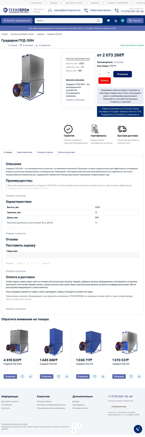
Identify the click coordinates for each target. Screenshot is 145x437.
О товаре (8, 152)
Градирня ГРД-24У (84, 364)
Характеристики (24, 152)
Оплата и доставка (66, 152)
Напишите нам (118, 406)
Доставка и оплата (74, 3)
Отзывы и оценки (45, 152)
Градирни (40, 34)
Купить (104, 80)
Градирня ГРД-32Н (121, 364)
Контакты (5, 408)
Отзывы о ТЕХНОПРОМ (117, 3)
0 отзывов (12, 45)
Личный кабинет (44, 401)
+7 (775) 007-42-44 (120, 396)
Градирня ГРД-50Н (54, 34)
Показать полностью (16, 196)
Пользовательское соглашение (51, 408)
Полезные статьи (80, 408)
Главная (4, 34)
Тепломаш (119, 62)
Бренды (53, 3)
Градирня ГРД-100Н (13, 364)
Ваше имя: (12, 251)
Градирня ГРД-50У (48, 364)
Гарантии (95, 3)
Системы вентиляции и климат (22, 34)
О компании (36, 3)
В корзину (122, 74)
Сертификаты (79, 405)
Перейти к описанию (75, 100)
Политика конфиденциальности (51, 405)
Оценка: (10, 263)
